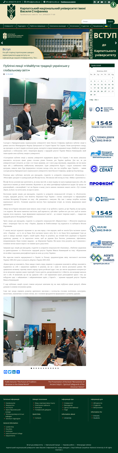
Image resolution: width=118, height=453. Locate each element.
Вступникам (74, 26)
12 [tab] (58, 368)
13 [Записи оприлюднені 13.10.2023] (105, 85)
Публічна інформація (37, 26)
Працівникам (98, 26)
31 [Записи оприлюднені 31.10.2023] (95, 95)
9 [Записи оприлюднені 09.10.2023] (91, 85)
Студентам (85, 26)
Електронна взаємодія (58, 26)
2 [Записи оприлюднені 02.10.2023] (91, 81)
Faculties (9, 429)
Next (83, 330)
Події (66, 410)
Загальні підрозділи (13, 419)
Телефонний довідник (43, 410)
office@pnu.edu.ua (33, 2)
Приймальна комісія (68, 2)
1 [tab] (31, 368)
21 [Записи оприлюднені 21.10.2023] (109, 88)
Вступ (7, 49)
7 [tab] (46, 368)
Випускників (97, 407)
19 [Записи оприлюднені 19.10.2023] (102, 88)
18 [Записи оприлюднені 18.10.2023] (98, 88)
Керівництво (10, 403)
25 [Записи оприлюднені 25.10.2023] (98, 91)
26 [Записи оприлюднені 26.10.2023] (102, 91)
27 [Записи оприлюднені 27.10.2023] (105, 91)
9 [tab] (50, 368)
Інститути (9, 407)
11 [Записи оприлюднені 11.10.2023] (98, 85)
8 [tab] (48, 368)
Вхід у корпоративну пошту (45, 403)
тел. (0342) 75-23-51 (13, 2)
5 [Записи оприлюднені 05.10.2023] (101, 81)
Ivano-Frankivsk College (14, 433)
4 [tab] (38, 368)
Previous (6, 330)
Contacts (38, 418)
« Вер (91, 100)
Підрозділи (22, 26)
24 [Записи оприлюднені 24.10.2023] (95, 91)
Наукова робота (68, 445)
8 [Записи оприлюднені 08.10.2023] (112, 81)
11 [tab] (55, 368)
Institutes (9, 431)
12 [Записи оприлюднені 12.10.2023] (102, 85)
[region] (44, 331)
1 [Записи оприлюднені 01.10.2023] (112, 78)
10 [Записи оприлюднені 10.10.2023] (95, 85)
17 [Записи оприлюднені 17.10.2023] (95, 88)
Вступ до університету (35, 445)
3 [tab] (36, 368)
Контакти (38, 407)
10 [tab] (53, 368)
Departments (10, 436)
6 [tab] (43, 368)
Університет (9, 26)
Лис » (96, 100)
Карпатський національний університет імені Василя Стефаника (53, 9)
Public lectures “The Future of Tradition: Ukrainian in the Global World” (20, 383)
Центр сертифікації (71, 407)
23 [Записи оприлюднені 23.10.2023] (91, 91)
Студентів (96, 405)
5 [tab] (41, 368)
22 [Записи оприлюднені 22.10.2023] (112, 88)
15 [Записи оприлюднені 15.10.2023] (112, 85)
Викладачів (68, 405)
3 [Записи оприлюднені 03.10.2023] (94, 81)
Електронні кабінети (42, 405)
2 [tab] (33, 368)
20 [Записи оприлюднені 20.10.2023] (105, 88)
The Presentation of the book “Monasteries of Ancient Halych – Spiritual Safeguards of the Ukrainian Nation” (66, 384)
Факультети (10, 405)
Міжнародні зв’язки (84, 445)
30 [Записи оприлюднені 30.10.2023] (91, 95)
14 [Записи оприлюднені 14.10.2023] (109, 85)
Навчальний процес (53, 445)
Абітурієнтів (97, 403)
